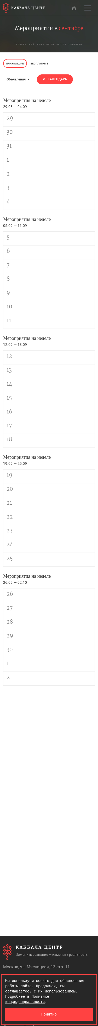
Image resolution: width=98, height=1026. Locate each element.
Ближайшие (15, 63)
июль (51, 44)
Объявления (18, 79)
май (29, 44)
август (63, 44)
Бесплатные (39, 63)
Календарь (55, 79)
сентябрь (78, 44)
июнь (39, 44)
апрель (18, 44)
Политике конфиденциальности (27, 999)
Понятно (49, 1014)
